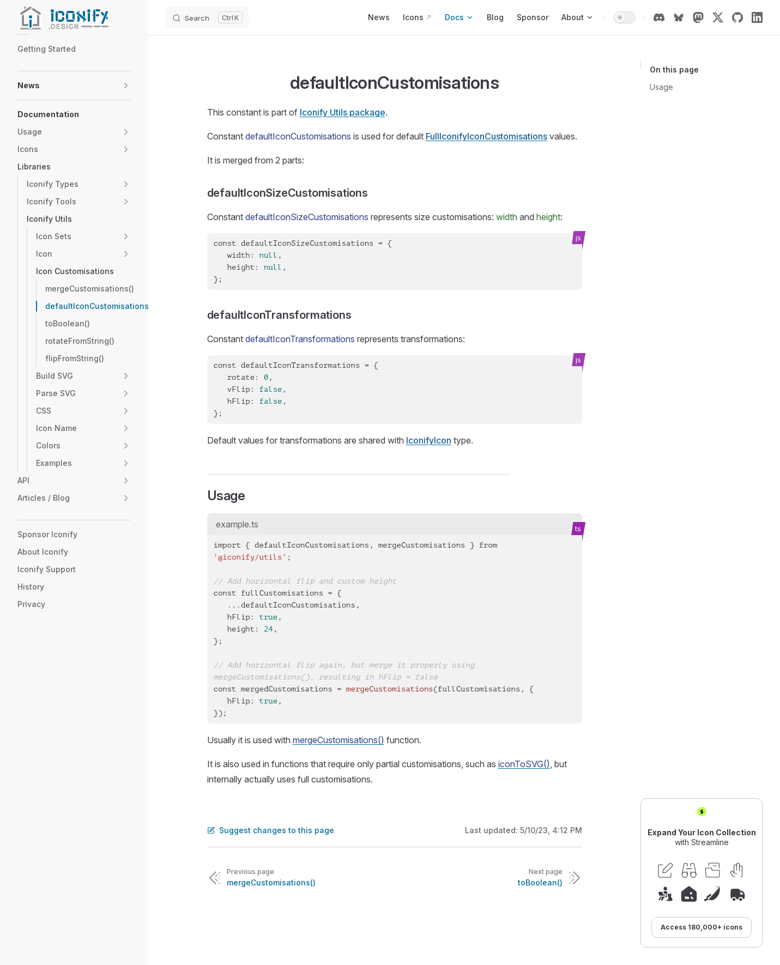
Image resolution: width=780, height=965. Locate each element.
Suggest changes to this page (270, 830)
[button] (126, 85)
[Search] (207, 17)
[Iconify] (74, 17)
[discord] (659, 17)
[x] (718, 17)
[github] (737, 17)
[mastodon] (698, 17)
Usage (661, 87)
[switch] (625, 17)
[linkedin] (757, 17)
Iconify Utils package (342, 112)
